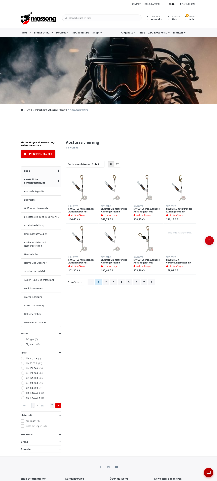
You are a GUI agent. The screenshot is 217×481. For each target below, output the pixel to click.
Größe (24, 441)
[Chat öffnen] (208, 472)
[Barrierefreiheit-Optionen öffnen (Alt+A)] (209, 240)
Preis (24, 352)
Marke (24, 333)
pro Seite (74, 282)
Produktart (27, 434)
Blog (171, 4)
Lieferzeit (26, 415)
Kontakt (136, 4)
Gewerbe (26, 449)
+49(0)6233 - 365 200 (38, 154)
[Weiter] (151, 282)
